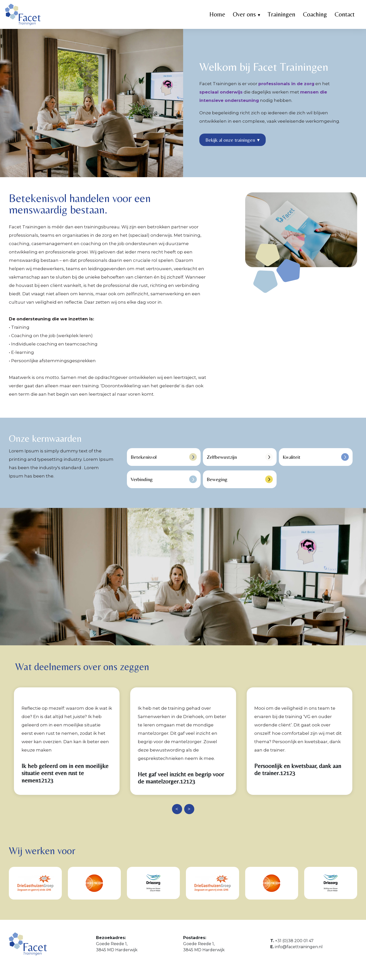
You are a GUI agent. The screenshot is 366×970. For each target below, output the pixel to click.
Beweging (240, 479)
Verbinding (164, 479)
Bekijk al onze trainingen (232, 140)
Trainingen (281, 14)
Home (217, 14)
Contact (345, 14)
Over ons (244, 14)
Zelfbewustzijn (240, 457)
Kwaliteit (316, 457)
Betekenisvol (164, 457)
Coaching (315, 14)
